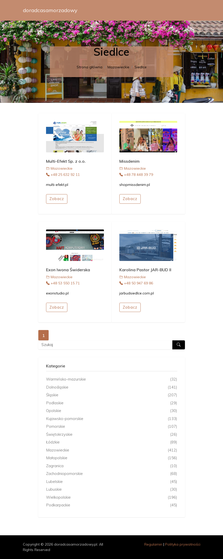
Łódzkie (111, 442)
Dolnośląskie (111, 387)
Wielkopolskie (111, 497)
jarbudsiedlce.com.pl (136, 293)
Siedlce (141, 67)
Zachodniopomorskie (111, 474)
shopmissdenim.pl (134, 184)
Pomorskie (111, 427)
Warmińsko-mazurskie (111, 379)
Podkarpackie (111, 505)
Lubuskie (111, 489)
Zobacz (56, 198)
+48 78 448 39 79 (136, 174)
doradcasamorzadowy (50, 10)
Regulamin (153, 544)
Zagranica (111, 466)
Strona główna (89, 67)
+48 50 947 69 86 (136, 283)
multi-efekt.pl (57, 184)
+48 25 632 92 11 (63, 174)
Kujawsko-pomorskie (111, 419)
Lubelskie (111, 482)
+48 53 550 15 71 (63, 283)
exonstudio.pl (57, 293)
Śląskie (111, 395)
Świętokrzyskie (111, 435)
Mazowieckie (118, 67)
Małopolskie (111, 458)
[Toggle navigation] (193, 10)
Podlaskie (111, 403)
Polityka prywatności (182, 544)
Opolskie (111, 411)
